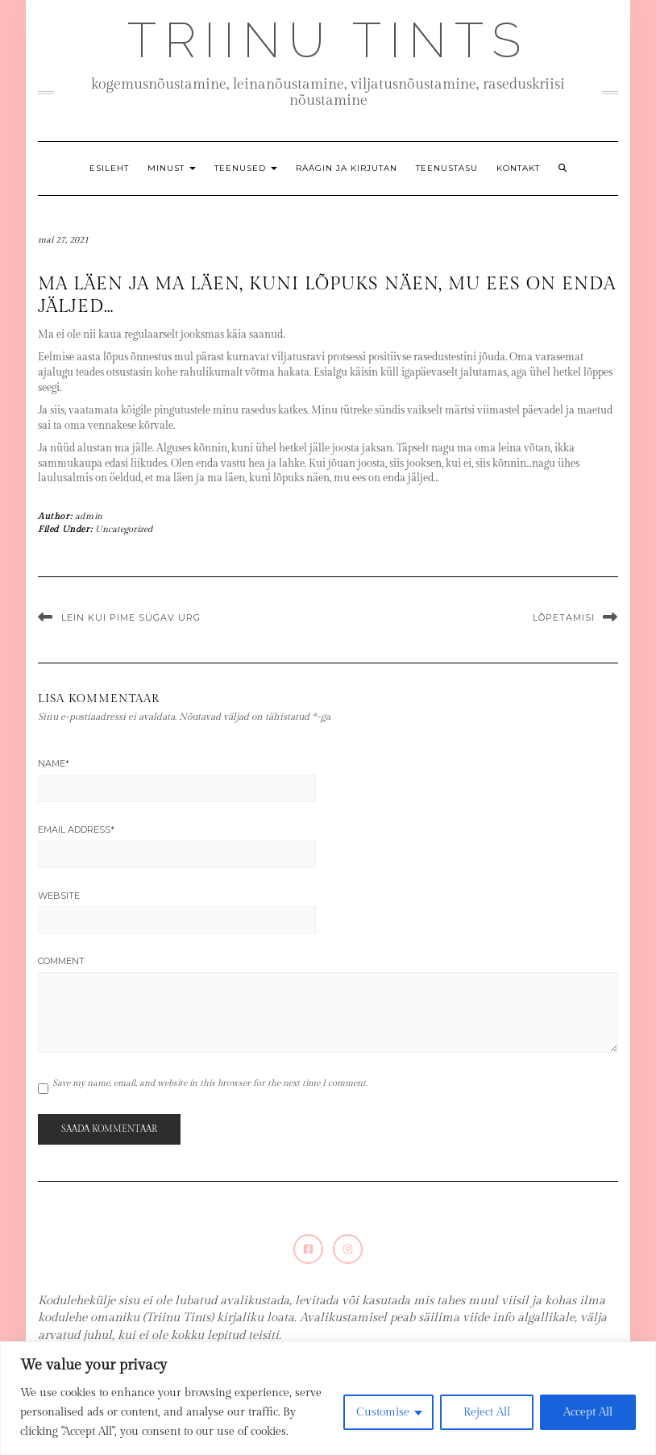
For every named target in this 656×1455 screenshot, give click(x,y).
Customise (382, 1412)
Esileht (109, 168)
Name (53, 763)
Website (59, 895)
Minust (171, 168)
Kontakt (518, 168)
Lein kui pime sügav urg (131, 617)
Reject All (486, 1412)
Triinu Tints (328, 40)
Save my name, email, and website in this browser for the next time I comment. (209, 1083)
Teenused (245, 168)
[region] (328, 1398)
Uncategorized (123, 529)
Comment (61, 961)
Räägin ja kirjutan (346, 168)
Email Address (76, 829)
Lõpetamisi (564, 617)
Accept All (587, 1412)
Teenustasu (447, 168)
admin (89, 516)
